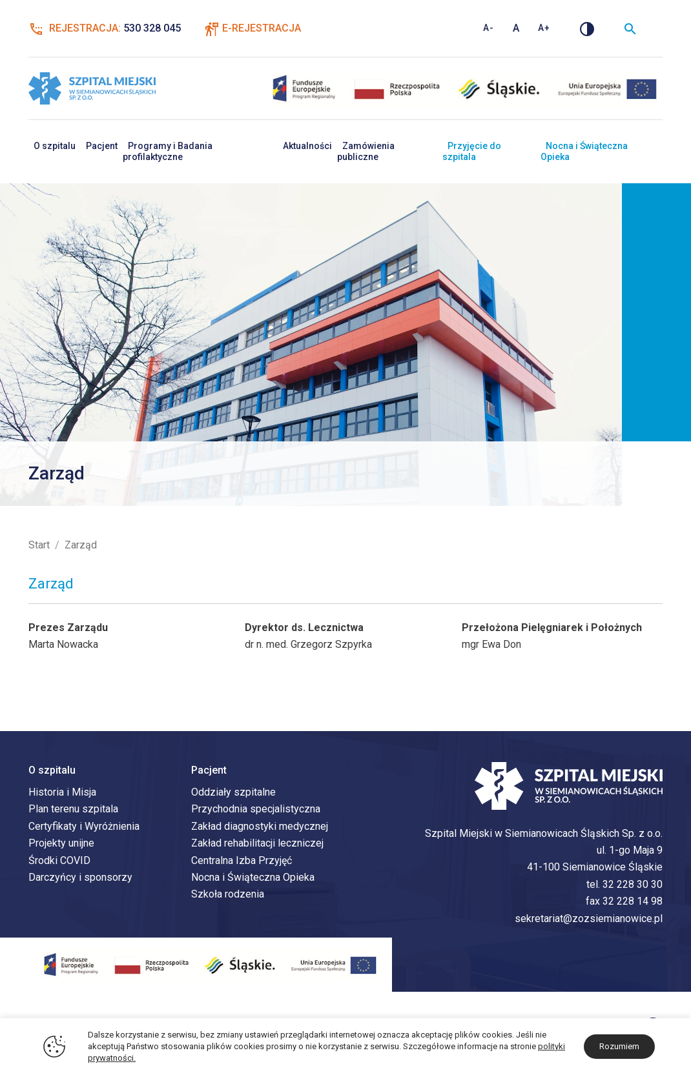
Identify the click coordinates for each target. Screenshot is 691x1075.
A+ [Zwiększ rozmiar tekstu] (544, 28)
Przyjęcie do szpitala (471, 151)
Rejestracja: (104, 28)
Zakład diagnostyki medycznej (259, 826)
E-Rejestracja (261, 28)
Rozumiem (619, 1046)
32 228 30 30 (633, 884)
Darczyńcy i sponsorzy (80, 877)
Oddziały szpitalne (233, 792)
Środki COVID (59, 860)
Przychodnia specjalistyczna (255, 809)
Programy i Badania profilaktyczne (167, 151)
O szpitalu (55, 146)
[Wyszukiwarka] (630, 28)
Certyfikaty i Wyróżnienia (83, 826)
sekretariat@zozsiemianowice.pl (589, 918)
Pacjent (102, 146)
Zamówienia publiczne (366, 151)
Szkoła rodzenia (227, 894)
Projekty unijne (61, 843)
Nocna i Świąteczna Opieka (584, 151)
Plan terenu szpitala (73, 809)
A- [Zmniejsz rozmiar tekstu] (488, 28)
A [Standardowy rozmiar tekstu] (516, 28)
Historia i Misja (62, 792)
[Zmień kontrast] (587, 28)
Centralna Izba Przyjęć (241, 860)
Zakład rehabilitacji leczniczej (257, 843)
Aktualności (307, 146)
